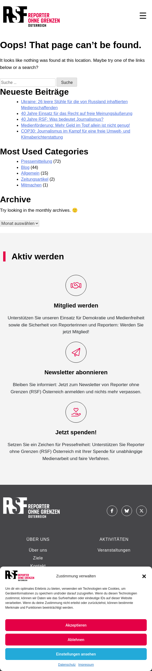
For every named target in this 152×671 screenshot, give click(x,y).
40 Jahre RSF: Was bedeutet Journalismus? (62, 119)
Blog (25, 167)
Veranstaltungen (114, 550)
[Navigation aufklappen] (143, 16)
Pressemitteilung (36, 161)
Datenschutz (67, 665)
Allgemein (30, 173)
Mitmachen (31, 185)
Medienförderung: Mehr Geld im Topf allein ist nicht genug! (75, 125)
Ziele (38, 558)
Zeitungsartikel (34, 179)
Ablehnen (76, 639)
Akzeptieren (76, 625)
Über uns (38, 550)
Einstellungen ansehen (76, 654)
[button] (144, 575)
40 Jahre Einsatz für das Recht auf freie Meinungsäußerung (76, 113)
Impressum (86, 665)
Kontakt (38, 566)
